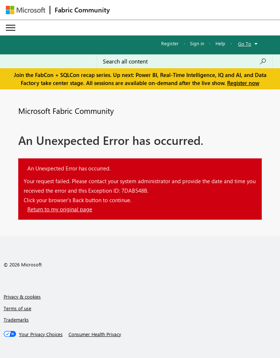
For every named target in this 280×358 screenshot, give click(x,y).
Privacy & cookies (22, 296)
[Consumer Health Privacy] (95, 334)
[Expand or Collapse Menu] (10, 27)
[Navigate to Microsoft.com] (25, 10)
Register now (243, 82)
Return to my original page (59, 209)
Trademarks (16, 319)
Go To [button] (244, 44)
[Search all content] (185, 61)
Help (220, 43)
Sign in (197, 43)
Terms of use (17, 308)
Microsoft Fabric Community (66, 110)
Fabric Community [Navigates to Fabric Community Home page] (82, 9)
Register (170, 43)
